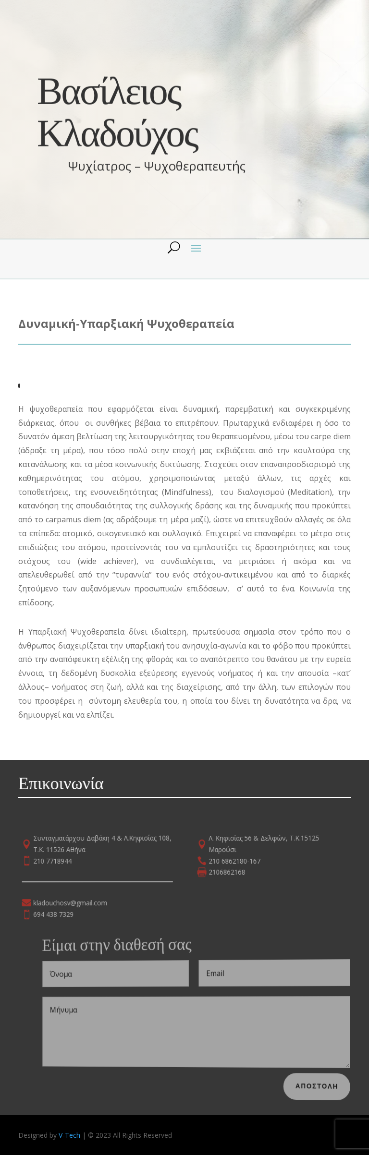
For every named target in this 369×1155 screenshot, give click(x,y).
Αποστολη (323, 1085)
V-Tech (69, 1135)
